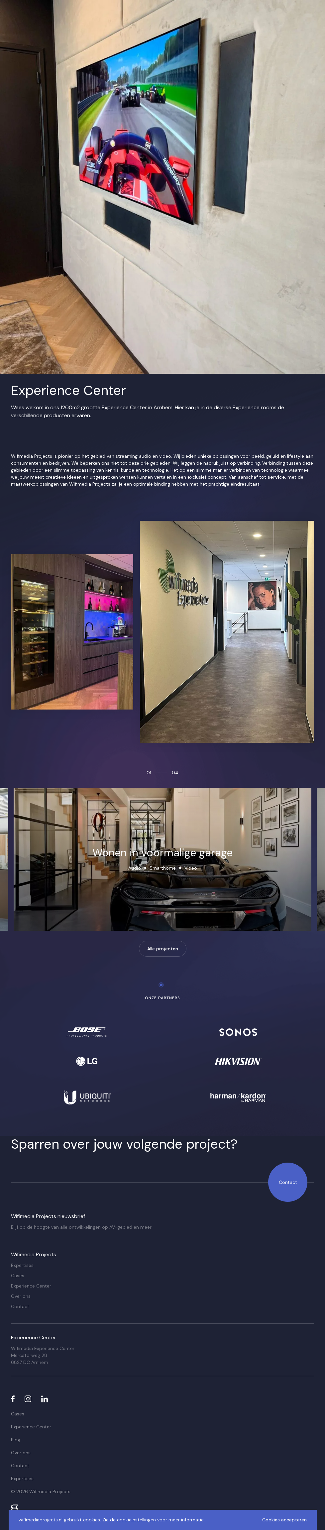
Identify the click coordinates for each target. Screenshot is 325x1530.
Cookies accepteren (284, 1520)
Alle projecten (162, 949)
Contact (288, 1182)
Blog (15, 1440)
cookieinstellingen (136, 1520)
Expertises (22, 1265)
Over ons (21, 1296)
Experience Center (31, 1286)
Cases (17, 1276)
